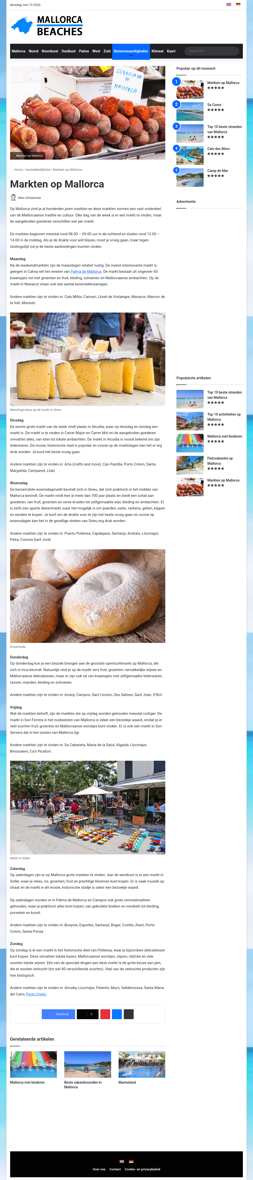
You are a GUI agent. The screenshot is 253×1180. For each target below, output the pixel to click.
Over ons (99, 1169)
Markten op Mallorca (223, 83)
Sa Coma (214, 105)
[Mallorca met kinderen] (33, 1065)
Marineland (127, 1083)
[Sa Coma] (190, 111)
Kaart (171, 51)
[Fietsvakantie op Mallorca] (190, 465)
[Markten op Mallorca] (190, 89)
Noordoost (50, 51)
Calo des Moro (218, 149)
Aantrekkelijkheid (37, 169)
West (96, 51)
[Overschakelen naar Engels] (228, 5)
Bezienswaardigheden (131, 51)
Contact (115, 1169)
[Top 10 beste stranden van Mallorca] (190, 133)
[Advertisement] (213, 287)
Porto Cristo (36, 994)
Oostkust (69, 51)
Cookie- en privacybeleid (142, 1169)
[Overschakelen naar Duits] (238, 5)
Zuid (107, 51)
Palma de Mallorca (86, 272)
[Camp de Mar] (190, 177)
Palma (84, 51)
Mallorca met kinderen (27, 1083)
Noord (33, 51)
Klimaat (158, 51)
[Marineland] (142, 1065)
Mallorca (18, 51)
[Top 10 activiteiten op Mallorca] (190, 421)
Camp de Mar (217, 171)
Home (16, 169)
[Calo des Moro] (190, 155)
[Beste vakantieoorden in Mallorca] (87, 1065)
